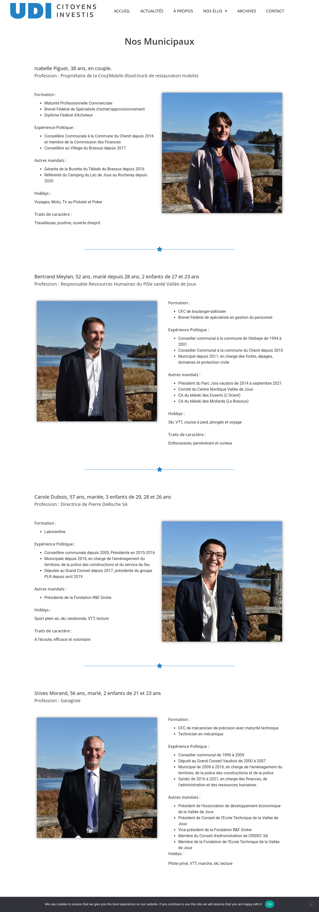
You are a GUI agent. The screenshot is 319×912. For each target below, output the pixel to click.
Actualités (151, 11)
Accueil (122, 11)
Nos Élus (215, 10)
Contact (275, 11)
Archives (246, 11)
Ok (269, 904)
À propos (183, 11)
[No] (311, 904)
